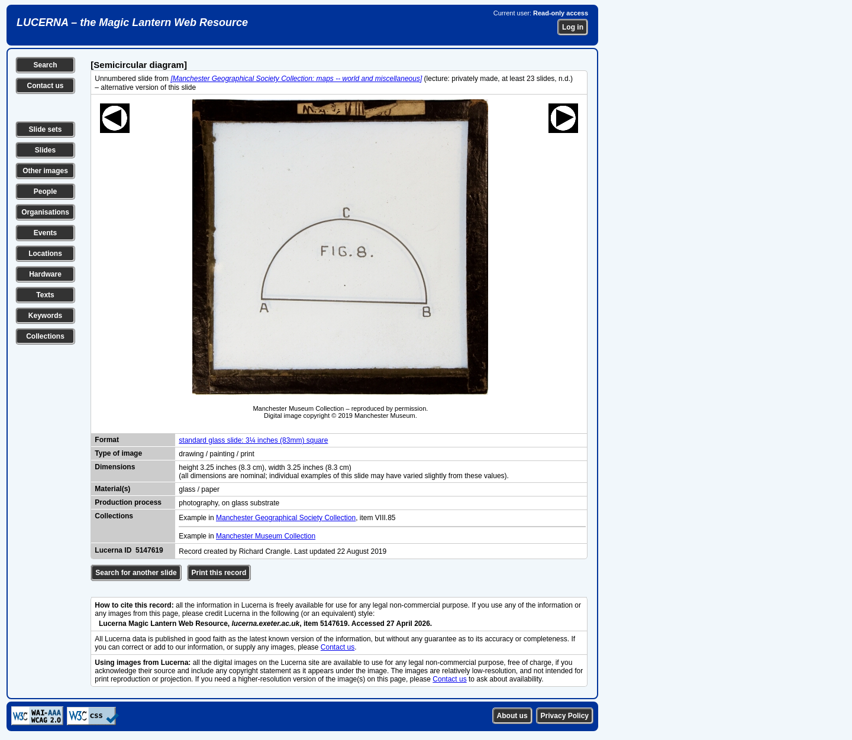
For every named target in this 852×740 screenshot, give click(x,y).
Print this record (219, 573)
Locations (45, 253)
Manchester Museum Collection (265, 536)
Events (45, 233)
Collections (45, 336)
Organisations (45, 212)
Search (45, 65)
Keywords (45, 315)
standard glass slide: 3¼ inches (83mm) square (253, 440)
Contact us (45, 86)
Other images (45, 171)
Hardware (45, 274)
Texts (45, 295)
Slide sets (45, 129)
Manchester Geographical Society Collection (286, 518)
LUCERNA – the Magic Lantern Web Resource (132, 22)
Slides (45, 150)
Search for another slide (135, 573)
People (45, 191)
